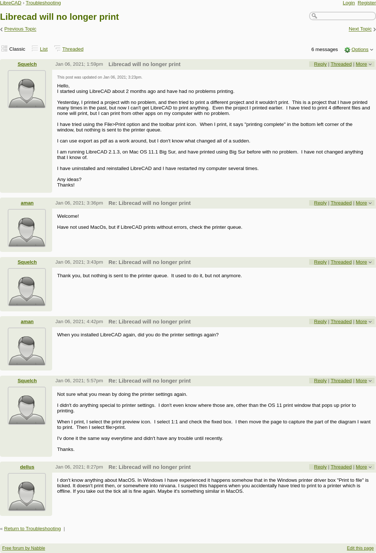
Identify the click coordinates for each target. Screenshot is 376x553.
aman (27, 203)
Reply (320, 64)
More (361, 64)
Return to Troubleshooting (32, 528)
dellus (27, 467)
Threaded (73, 49)
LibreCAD (10, 3)
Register (367, 3)
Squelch (27, 64)
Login (349, 3)
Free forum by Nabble (23, 548)
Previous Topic (20, 29)
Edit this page (360, 548)
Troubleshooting (43, 3)
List (44, 49)
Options (359, 49)
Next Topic (360, 29)
